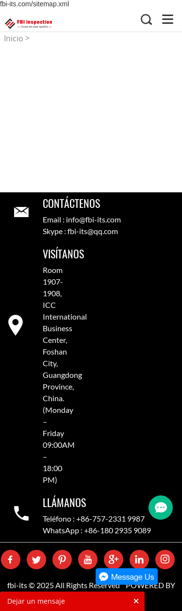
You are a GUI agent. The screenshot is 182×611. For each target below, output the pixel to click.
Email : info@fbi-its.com (82, 219)
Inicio (13, 38)
